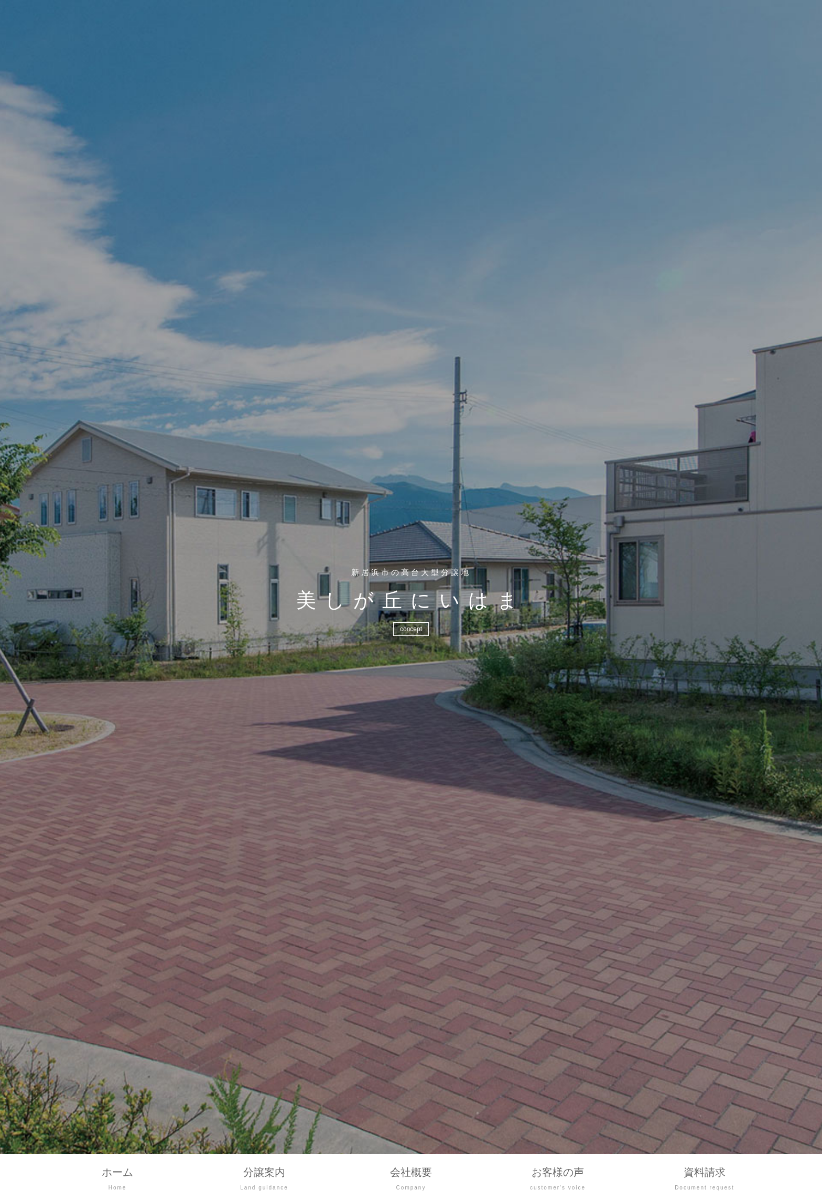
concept (411, 629)
